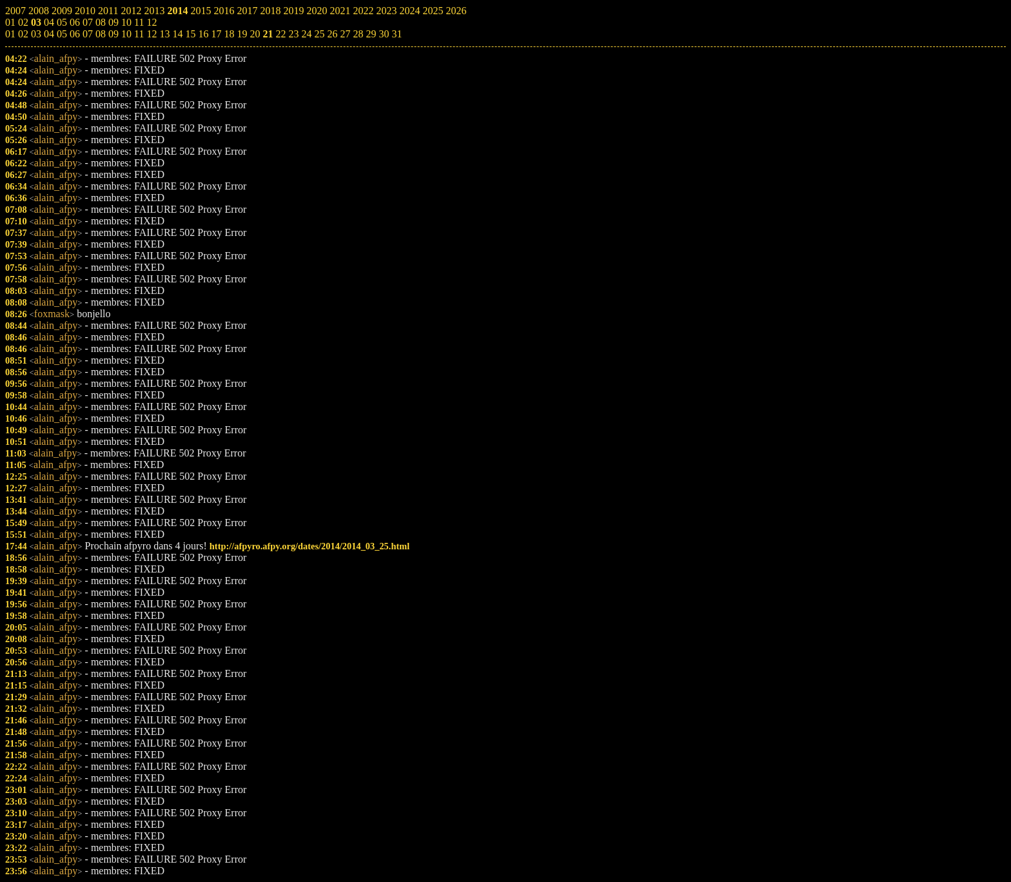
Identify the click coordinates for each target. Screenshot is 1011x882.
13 (164, 33)
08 (100, 33)
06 (75, 33)
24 (306, 33)
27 (345, 33)
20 (255, 33)
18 (229, 33)
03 (36, 33)
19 (242, 33)
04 (49, 33)
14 (177, 33)
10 (126, 33)
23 (293, 33)
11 (139, 33)
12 (151, 33)
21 (267, 33)
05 (62, 33)
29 (371, 33)
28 (358, 33)
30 (383, 33)
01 (10, 33)
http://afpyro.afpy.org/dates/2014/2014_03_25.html (309, 546)
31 (396, 33)
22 (280, 33)
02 (23, 33)
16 (203, 33)
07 (88, 33)
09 (113, 33)
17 (216, 33)
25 (319, 33)
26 (332, 33)
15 (190, 33)
